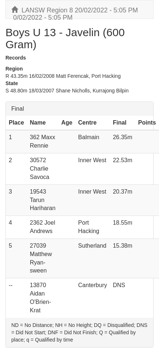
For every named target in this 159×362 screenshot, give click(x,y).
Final (17, 109)
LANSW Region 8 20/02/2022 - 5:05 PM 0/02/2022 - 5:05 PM (74, 12)
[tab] (79, 109)
